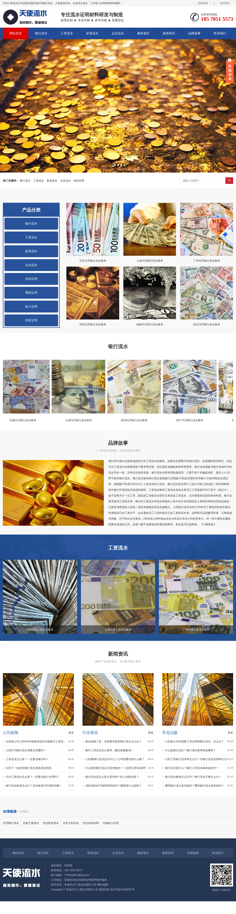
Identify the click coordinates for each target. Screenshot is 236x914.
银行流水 (41, 33)
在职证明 (78, 180)
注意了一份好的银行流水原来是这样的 (40, 821)
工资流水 (67, 33)
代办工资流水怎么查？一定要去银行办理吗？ (40, 830)
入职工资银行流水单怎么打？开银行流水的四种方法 (199, 812)
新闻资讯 (169, 33)
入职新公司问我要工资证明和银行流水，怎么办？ (199, 794)
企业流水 (118, 33)
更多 (71, 785)
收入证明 (31, 363)
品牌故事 (203, 3)
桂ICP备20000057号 (122, 889)
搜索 (229, 180)
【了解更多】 (208, 554)
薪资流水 (92, 33)
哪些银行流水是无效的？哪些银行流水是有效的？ (199, 838)
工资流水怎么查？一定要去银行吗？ (40, 812)
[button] (112, 165)
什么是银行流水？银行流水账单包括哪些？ (199, 803)
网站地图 (102, 884)
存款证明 (31, 376)
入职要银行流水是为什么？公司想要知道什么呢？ (119, 812)
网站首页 (16, 33)
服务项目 (143, 33)
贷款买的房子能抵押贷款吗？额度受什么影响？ (119, 838)
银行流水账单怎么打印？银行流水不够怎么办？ (199, 830)
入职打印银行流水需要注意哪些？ (40, 803)
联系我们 (225, 3)
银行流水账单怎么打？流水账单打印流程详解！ (40, 838)
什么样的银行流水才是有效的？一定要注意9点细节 (119, 821)
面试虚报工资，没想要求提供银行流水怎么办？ (119, 794)
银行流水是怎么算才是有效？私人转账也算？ (119, 830)
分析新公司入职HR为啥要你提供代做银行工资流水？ (40, 794)
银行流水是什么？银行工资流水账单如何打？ (199, 821)
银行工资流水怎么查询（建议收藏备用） (119, 803)
